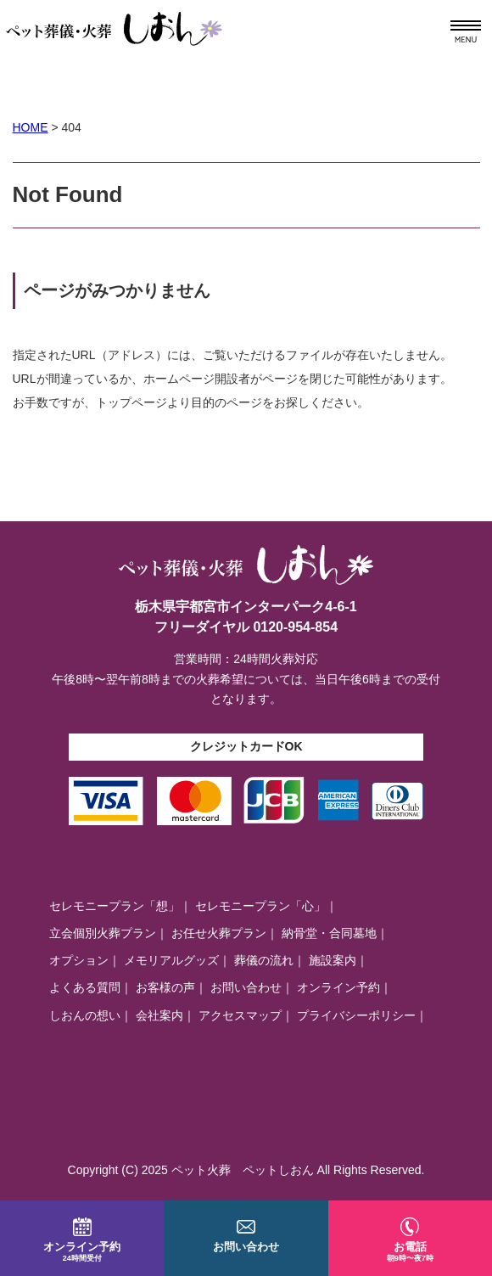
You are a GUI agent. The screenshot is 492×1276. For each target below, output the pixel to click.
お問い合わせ (246, 987)
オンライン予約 (338, 987)
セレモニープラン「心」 (260, 906)
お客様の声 (165, 987)
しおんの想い (84, 1015)
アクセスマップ (240, 1015)
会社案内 (159, 1015)
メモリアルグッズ (171, 960)
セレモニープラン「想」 (114, 906)
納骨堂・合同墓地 (329, 933)
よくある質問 (84, 987)
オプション (79, 960)
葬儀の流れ (264, 960)
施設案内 (332, 960)
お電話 (410, 1239)
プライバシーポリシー (356, 1015)
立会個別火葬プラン (102, 933)
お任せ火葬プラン (218, 933)
